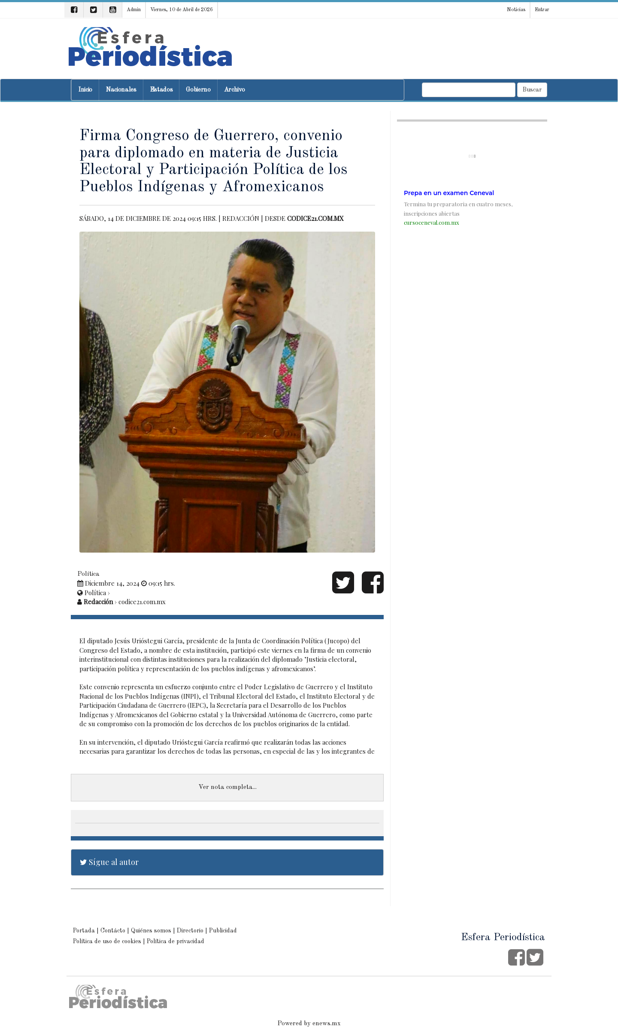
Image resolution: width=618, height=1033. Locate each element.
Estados (161, 90)
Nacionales (121, 90)
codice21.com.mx (315, 218)
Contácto (112, 931)
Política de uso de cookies (107, 941)
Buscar (532, 90)
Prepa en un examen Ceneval (449, 193)
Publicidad (223, 931)
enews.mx (326, 1024)
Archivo (234, 90)
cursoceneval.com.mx (431, 222)
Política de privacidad (175, 941)
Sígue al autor (109, 862)
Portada (84, 931)
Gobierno (198, 90)
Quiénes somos (151, 931)
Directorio (190, 931)
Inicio (85, 90)
